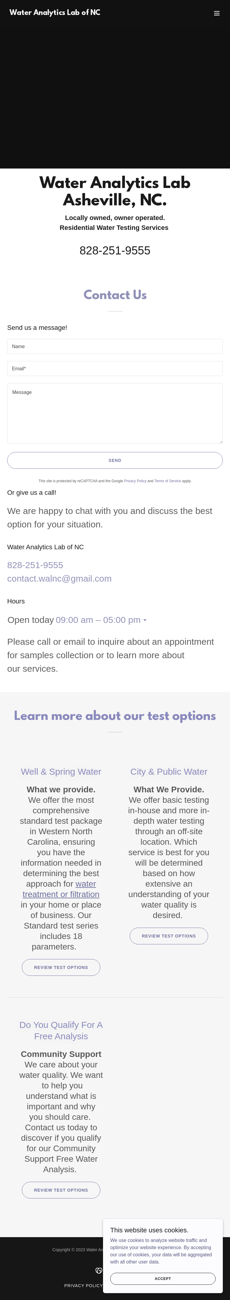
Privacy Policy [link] (135, 481)
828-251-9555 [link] (115, 250)
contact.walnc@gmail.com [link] (59, 578)
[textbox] (115, 346)
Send (115, 460)
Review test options (61, 967)
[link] (55, 13)
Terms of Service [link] (167, 481)
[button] (217, 13)
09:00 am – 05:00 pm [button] (98, 620)
